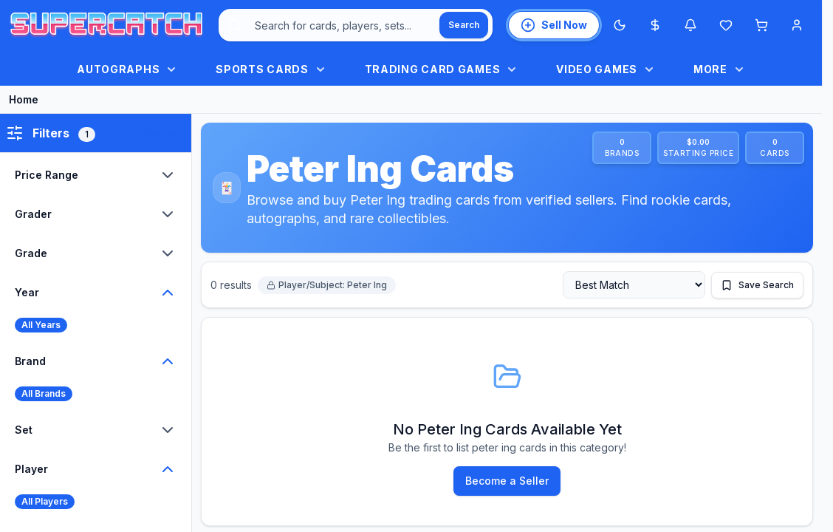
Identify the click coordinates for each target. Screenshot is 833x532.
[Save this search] (757, 285)
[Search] (463, 25)
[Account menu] (797, 25)
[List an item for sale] (553, 25)
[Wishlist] (726, 25)
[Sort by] (634, 285)
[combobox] (356, 25)
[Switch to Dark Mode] (619, 25)
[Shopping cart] (761, 25)
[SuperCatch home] (106, 25)
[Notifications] (690, 25)
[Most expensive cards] (655, 25)
